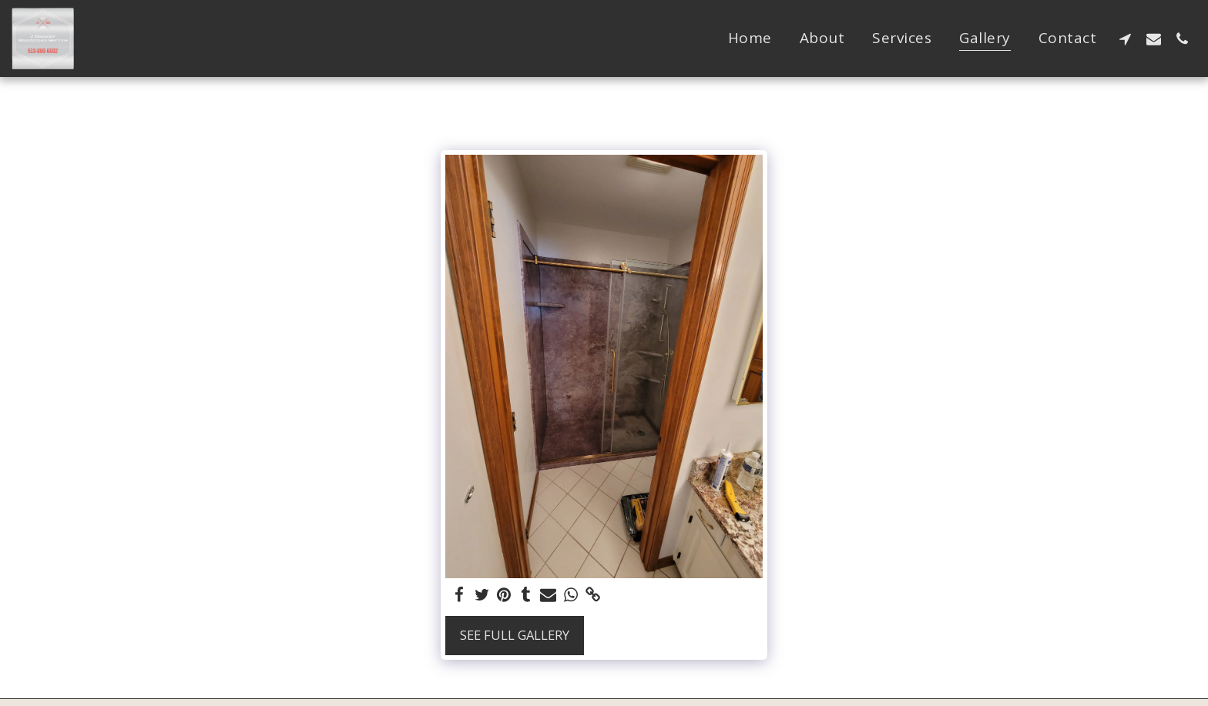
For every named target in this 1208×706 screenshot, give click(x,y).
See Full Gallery (514, 635)
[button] (1125, 38)
